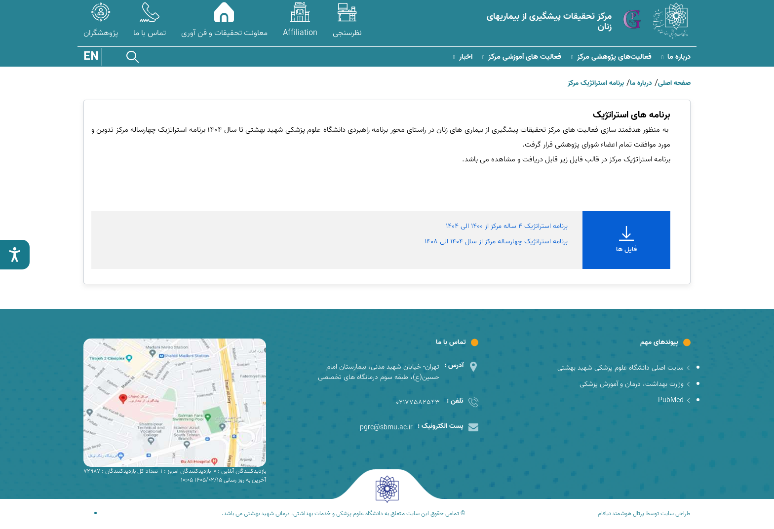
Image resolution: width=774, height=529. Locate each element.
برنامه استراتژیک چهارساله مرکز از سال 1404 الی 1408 (496, 241)
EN (91, 57)
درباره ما (676, 57)
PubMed (674, 400)
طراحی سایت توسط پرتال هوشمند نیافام (644, 513)
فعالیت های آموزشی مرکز (521, 57)
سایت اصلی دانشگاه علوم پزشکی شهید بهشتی (624, 368)
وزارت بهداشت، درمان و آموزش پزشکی (635, 384)
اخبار (462, 57)
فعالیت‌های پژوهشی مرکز (611, 57)
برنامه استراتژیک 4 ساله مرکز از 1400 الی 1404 (507, 226)
